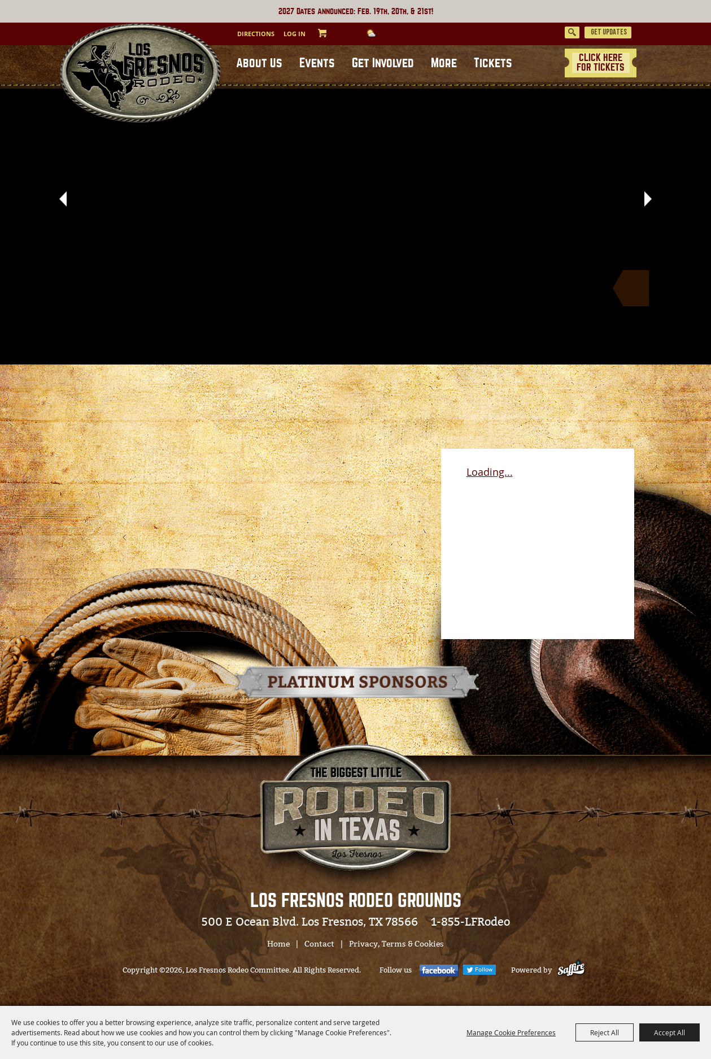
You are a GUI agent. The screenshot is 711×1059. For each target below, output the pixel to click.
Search (572, 32)
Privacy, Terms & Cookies (396, 944)
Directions (255, 33)
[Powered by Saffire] (573, 970)
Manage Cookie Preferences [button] (511, 1032)
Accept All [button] (669, 1032)
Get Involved (383, 63)
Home (278, 944)
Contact (319, 944)
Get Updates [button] (609, 32)
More (444, 63)
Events (317, 63)
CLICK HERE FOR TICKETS (601, 62)
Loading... (489, 472)
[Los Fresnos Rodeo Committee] (139, 75)
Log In (294, 33)
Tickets (493, 63)
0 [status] (333, 33)
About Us (259, 63)
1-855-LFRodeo (470, 921)
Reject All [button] (604, 1032)
